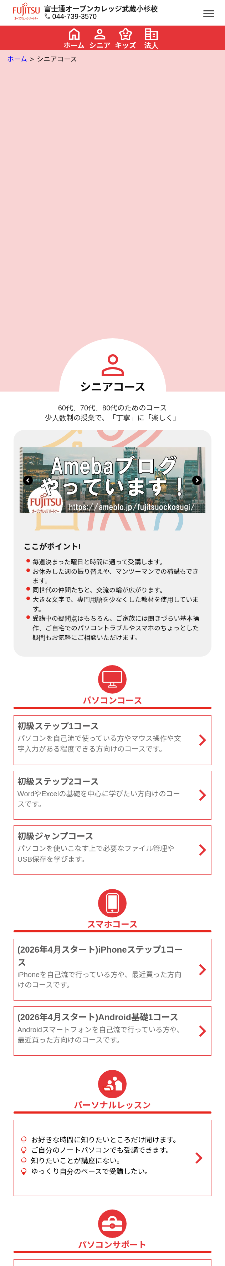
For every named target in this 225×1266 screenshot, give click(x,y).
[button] (28, 480)
